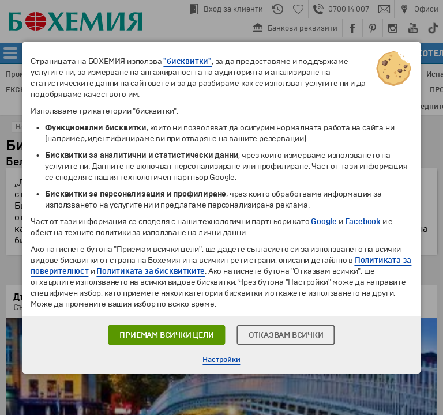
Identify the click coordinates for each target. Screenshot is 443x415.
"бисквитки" (187, 61)
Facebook (363, 222)
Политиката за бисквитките (150, 271)
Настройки (221, 359)
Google (324, 222)
